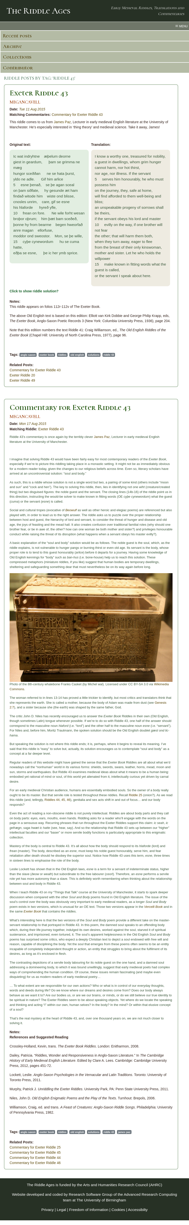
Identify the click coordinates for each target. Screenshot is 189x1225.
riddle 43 (108, 354)
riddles (62, 354)
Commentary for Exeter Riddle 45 (35, 1152)
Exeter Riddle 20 (22, 375)
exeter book (47, 354)
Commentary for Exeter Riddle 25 (35, 1147)
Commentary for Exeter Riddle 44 (35, 1158)
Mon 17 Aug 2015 (32, 424)
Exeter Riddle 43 (39, 93)
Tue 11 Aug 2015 (32, 109)
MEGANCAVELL (25, 102)
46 (68, 800)
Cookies (118, 1210)
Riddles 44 (51, 800)
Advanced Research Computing (150, 1194)
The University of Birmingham (101, 1200)
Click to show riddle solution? (34, 291)
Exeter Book (32, 911)
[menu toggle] (94, 26)
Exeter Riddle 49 (22, 380)
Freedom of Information (88, 1210)
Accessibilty (138, 1210)
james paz (124, 1132)
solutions (94, 354)
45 (63, 800)
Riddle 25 (135, 795)
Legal (61, 1210)
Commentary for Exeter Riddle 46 (35, 1163)
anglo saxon (27, 354)
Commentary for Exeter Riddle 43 (77, 115)
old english (77, 354)
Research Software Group (91, 1194)
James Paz (62, 122)
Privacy (47, 1210)
